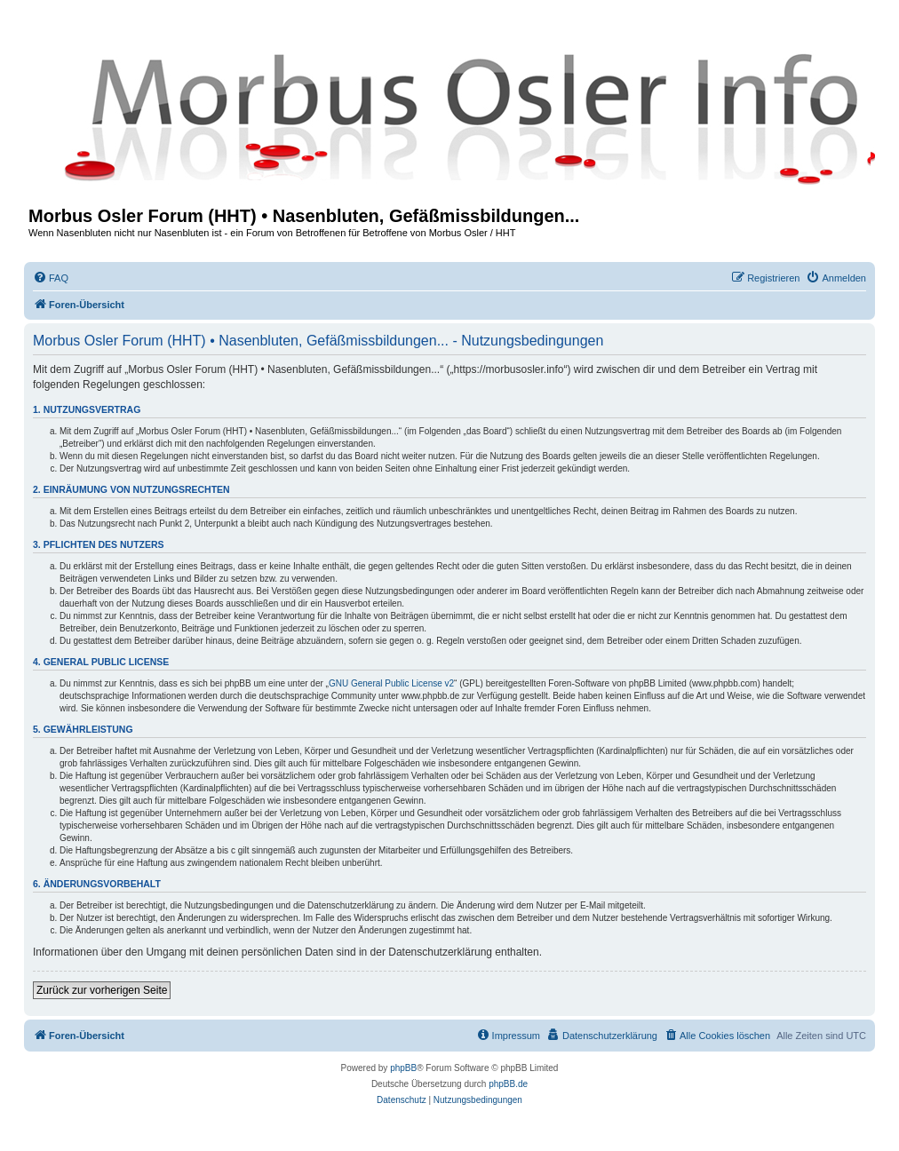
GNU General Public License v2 (391, 683)
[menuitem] (50, 278)
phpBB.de (508, 1084)
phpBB (403, 1068)
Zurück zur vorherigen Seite (101, 990)
